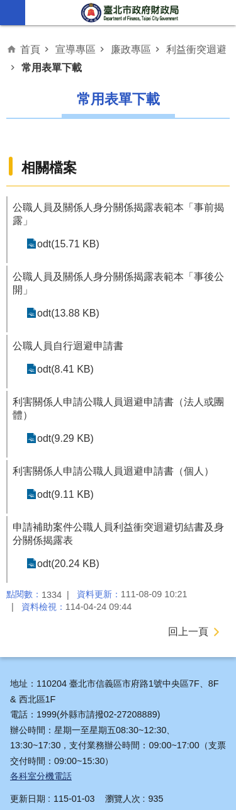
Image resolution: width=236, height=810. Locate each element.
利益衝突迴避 (196, 49)
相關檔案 (49, 168)
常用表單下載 (51, 67)
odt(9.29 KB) (65, 438)
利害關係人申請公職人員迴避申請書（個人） (113, 471)
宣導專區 (75, 49)
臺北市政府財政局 (131, 13)
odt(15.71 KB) (68, 244)
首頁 (30, 49)
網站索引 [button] (12, 12)
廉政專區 (131, 49)
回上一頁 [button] (188, 631)
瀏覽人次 (122, 799)
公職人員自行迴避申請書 (68, 345)
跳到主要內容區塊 (6, 6)
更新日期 (27, 799)
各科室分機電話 (41, 776)
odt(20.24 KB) (68, 563)
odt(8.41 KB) (65, 369)
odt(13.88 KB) (68, 313)
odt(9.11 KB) (65, 494)
